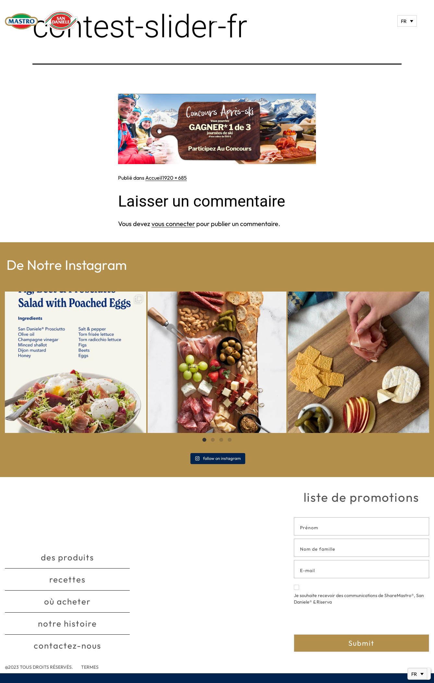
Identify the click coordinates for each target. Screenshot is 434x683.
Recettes (67, 579)
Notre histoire (67, 623)
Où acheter (67, 601)
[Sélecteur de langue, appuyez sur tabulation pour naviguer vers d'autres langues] (407, 21)
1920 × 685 (174, 177)
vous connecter (173, 224)
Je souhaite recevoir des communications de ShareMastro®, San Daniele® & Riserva (359, 595)
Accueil (153, 177)
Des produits (67, 557)
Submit (361, 643)
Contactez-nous (67, 645)
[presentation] (343, 621)
